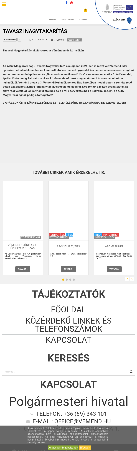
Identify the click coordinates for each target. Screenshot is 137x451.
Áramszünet (114, 246)
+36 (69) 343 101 (85, 413)
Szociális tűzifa (68, 246)
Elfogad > (85, 447)
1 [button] (63, 279)
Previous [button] (127, 279)
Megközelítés (68, 15)
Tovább (23, 269)
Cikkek (60, 39)
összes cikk (10, 40)
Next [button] (132, 279)
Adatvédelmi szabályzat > (63, 447)
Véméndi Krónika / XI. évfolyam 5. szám (23, 246)
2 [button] (67, 279)
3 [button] (70, 279)
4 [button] (74, 279)
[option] (23, 228)
